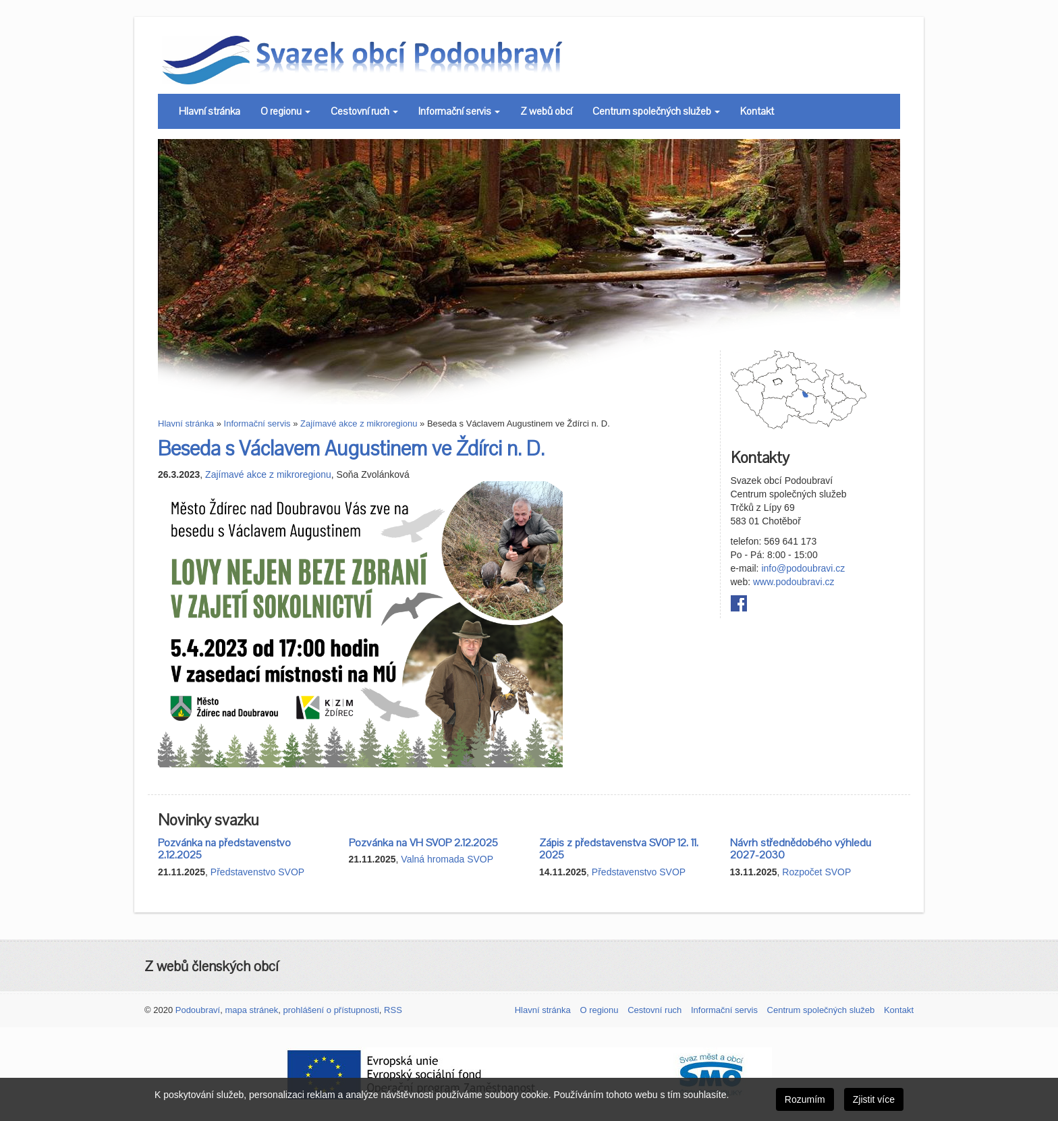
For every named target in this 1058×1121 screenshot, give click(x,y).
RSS (393, 1010)
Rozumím (805, 1099)
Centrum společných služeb (656, 111)
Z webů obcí (546, 111)
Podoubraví (198, 1010)
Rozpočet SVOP (816, 872)
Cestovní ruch (364, 111)
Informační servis (459, 111)
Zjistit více (874, 1099)
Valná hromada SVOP (447, 859)
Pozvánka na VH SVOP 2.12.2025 (423, 843)
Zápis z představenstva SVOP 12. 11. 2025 (618, 849)
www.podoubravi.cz (794, 581)
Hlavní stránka (209, 111)
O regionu (285, 111)
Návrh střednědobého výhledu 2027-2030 (800, 849)
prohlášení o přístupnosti (331, 1010)
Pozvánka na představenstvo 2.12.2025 (224, 849)
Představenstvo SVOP (257, 872)
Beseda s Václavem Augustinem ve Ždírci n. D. (351, 449)
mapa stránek (251, 1010)
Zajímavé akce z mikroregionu (358, 423)
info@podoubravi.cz (803, 568)
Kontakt (757, 111)
